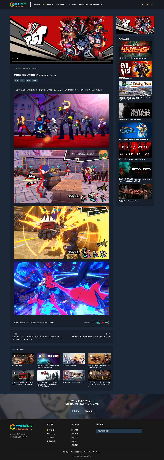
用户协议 (74, 434)
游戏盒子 (88, 411)
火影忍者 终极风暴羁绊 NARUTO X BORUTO (134, 139)
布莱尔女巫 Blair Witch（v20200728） (132, 159)
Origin (81, 452)
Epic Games (96, 452)
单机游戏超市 (20, 323)
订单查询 (74, 445)
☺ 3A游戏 (50, 437)
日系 (28, 80)
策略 (34, 80)
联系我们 (75, 411)
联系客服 (74, 430)
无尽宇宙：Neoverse (70, 365)
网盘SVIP (74, 437)
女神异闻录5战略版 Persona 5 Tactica (40, 323)
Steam (90, 452)
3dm (72, 452)
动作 (16, 80)
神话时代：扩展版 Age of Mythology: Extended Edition (91, 336)
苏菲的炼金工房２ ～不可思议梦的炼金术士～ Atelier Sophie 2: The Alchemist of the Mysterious (35, 337)
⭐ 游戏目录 (51, 430)
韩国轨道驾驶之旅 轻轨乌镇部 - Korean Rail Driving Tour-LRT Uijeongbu (135, 99)
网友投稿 (17, 68)
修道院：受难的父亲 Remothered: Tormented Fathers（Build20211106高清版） (135, 180)
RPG (22, 80)
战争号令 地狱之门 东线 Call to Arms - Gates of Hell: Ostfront (22, 383)
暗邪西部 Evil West (125, 78)
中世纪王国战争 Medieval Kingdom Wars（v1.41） (99, 366)
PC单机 (26, 68)
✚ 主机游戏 (51, 441)
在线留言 (74, 441)
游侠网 (77, 452)
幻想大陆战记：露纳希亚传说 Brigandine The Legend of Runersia (99, 384)
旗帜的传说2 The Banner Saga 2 (74, 382)
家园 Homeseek (17, 365)
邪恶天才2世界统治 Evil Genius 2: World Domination (48, 366)
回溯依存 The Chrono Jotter (128, 201)
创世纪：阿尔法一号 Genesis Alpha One (132, 58)
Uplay (86, 452)
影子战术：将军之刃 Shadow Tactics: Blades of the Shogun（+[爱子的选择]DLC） (48, 384)
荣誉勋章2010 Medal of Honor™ (130, 120)
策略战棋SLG (33, 68)
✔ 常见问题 (51, 434)
